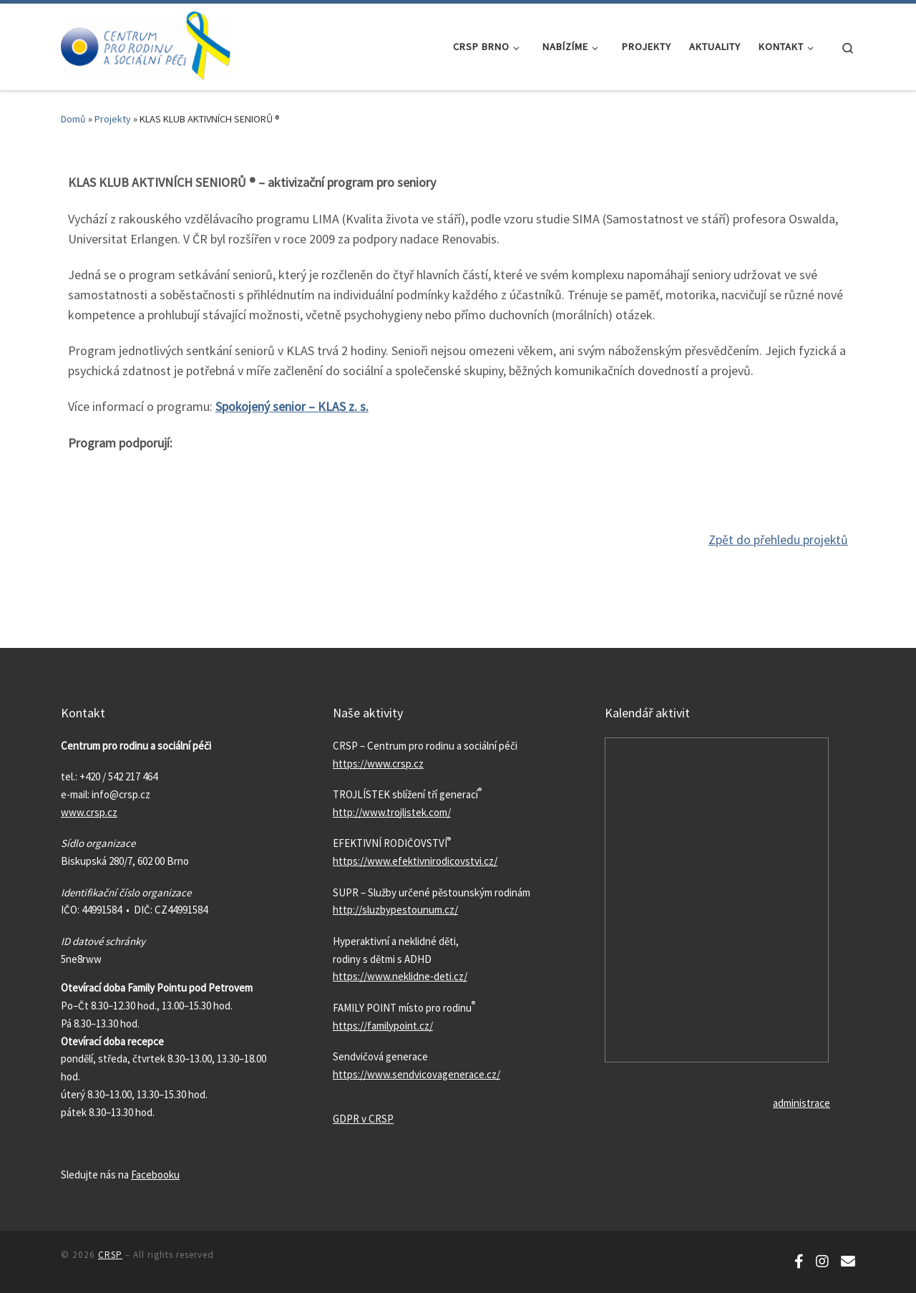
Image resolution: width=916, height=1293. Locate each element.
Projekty (113, 118)
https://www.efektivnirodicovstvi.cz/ (415, 860)
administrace (801, 1102)
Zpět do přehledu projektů (778, 539)
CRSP (110, 1254)
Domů (74, 118)
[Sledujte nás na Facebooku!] (799, 1261)
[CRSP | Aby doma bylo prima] (146, 44)
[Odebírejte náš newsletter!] (848, 1261)
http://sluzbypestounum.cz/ (395, 909)
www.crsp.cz (89, 811)
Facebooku (155, 1173)
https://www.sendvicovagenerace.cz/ (416, 1073)
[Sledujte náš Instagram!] (822, 1261)
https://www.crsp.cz (378, 762)
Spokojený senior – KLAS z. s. (292, 406)
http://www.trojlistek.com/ (392, 811)
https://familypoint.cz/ (383, 1024)
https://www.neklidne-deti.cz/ (400, 975)
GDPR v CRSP (363, 1118)
